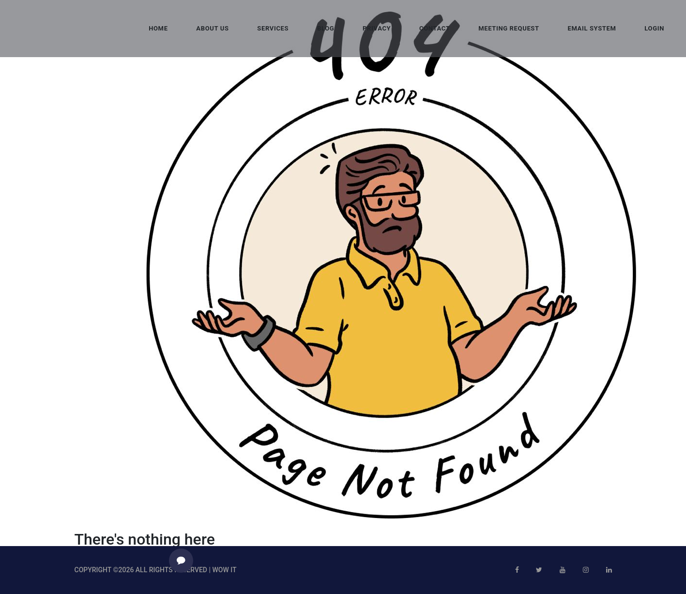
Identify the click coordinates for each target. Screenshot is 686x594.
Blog (325, 28)
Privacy (377, 28)
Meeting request (508, 28)
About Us (212, 28)
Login (654, 28)
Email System (591, 28)
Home (158, 28)
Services (273, 28)
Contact (434, 28)
